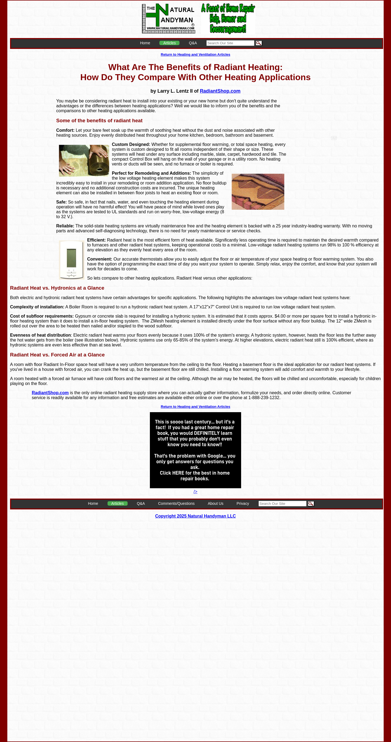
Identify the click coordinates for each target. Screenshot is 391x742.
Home (145, 43)
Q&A (193, 43)
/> (195, 489)
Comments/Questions (176, 503)
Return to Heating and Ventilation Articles (195, 54)
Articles (169, 43)
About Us (215, 503)
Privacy (243, 503)
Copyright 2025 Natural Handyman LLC (195, 516)
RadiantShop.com (220, 91)
